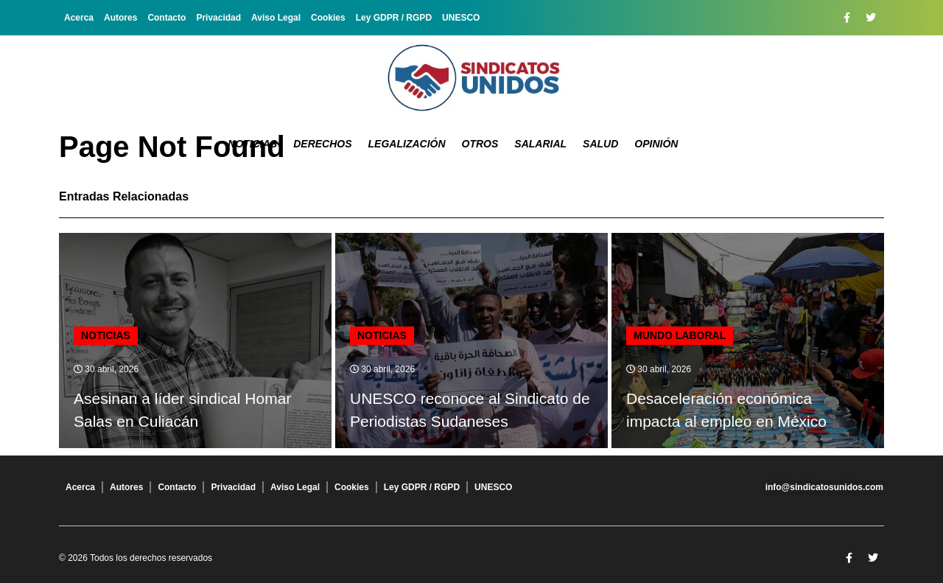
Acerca (79, 18)
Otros (480, 144)
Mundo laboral (680, 335)
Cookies (328, 18)
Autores (120, 18)
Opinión (656, 144)
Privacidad (218, 18)
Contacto (166, 18)
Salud (600, 144)
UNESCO (461, 18)
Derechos (322, 144)
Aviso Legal (276, 18)
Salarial (540, 144)
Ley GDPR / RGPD (394, 18)
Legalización (407, 144)
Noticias (252, 144)
